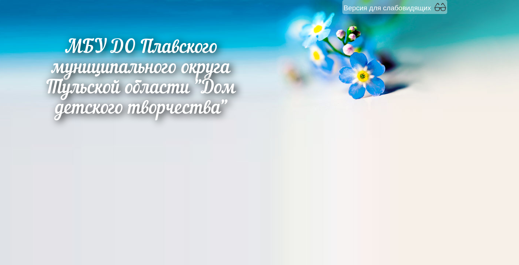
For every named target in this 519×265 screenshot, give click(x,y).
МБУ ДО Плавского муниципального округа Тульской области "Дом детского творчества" (141, 78)
